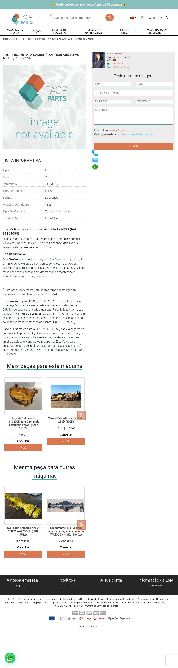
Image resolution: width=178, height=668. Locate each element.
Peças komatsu (66, 611)
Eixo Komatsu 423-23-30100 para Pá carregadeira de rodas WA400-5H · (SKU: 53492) (65, 531)
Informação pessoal (111, 586)
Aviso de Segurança (108, 4)
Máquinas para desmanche (67, 590)
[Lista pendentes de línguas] (133, 17)
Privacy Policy (117, 130)
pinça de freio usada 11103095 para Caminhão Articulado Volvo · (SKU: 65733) (23, 423)
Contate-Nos (22, 611)
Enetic (95, 662)
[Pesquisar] (82, 17)
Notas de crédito (111, 594)
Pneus (67, 607)
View (23, 447)
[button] (15, 31)
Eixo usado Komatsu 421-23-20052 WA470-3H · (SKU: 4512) (23, 531)
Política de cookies (22, 590)
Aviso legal (22, 598)
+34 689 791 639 (120, 63)
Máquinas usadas (67, 586)
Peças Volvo (66, 615)
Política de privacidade (22, 594)
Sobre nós (22, 586)
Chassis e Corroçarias (67, 603)
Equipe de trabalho (66, 598)
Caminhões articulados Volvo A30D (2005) (66, 420)
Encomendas (111, 590)
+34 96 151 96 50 (120, 67)
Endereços (111, 598)
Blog (22, 615)
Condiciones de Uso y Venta (22, 603)
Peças (67, 594)
